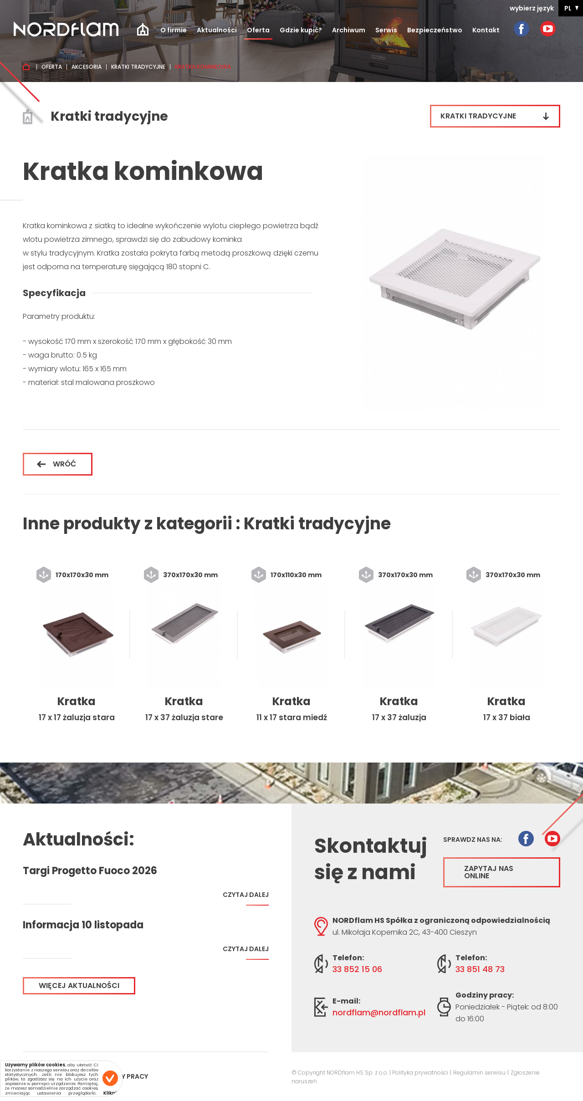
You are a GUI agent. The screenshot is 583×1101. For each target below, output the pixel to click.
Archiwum (348, 30)
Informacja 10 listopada (83, 925)
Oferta (258, 30)
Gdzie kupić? (301, 30)
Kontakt (486, 30)
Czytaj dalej (246, 898)
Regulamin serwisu (479, 1072)
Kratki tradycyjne (138, 67)
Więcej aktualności (79, 985)
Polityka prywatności (420, 1072)
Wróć (56, 464)
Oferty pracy (124, 1076)
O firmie (173, 30)
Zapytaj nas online (488, 872)
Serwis (386, 30)
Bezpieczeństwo (434, 30)
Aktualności (217, 30)
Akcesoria (87, 67)
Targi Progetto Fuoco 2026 (90, 871)
